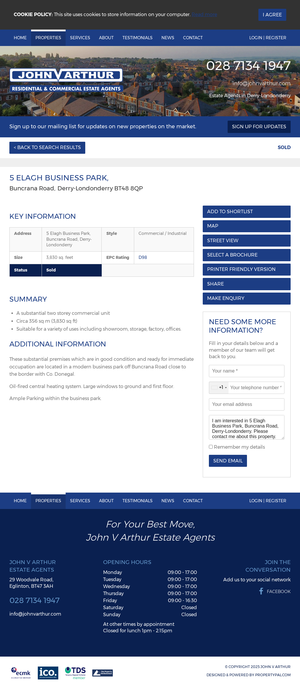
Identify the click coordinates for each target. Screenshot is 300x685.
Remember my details (239, 447)
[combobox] (219, 388)
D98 (143, 257)
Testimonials (137, 37)
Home (20, 37)
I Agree (272, 15)
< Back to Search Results (47, 147)
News (167, 37)
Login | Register (267, 37)
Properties (48, 37)
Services (80, 37)
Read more (204, 14)
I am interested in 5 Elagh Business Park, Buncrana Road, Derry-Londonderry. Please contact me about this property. (246, 427)
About (106, 37)
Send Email (228, 461)
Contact (193, 37)
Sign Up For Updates (259, 126)
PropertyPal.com (273, 675)
